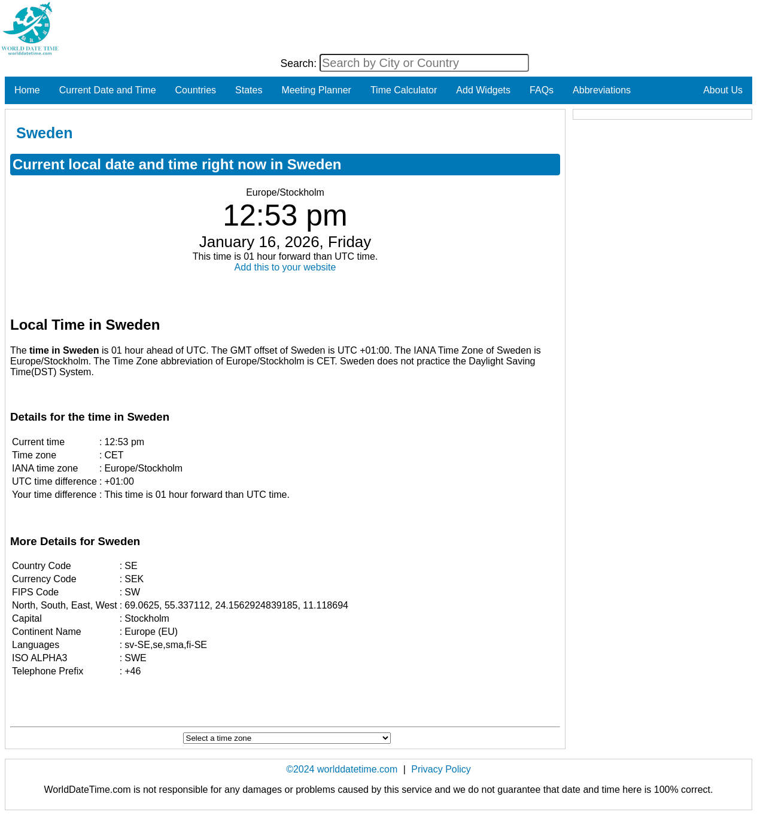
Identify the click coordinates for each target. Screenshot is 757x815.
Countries (195, 90)
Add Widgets (483, 90)
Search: (300, 63)
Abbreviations (602, 90)
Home (27, 90)
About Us (723, 90)
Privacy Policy (441, 769)
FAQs (542, 90)
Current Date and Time (107, 90)
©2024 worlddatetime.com (341, 769)
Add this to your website (285, 267)
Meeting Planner (316, 90)
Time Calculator (403, 90)
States (248, 90)
